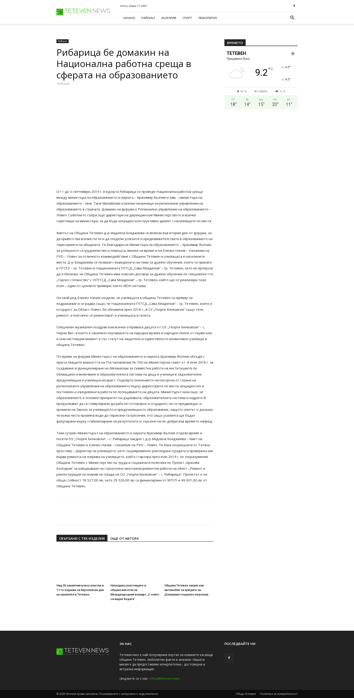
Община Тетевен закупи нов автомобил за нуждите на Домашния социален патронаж (186, 590)
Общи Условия (246, 694)
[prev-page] (130, 608)
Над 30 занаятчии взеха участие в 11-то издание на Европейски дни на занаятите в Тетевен (80, 590)
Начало (129, 18)
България (168, 18)
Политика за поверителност (279, 694)
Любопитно (207, 18)
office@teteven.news (164, 678)
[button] (292, 18)
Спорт (187, 18)
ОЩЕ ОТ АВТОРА (124, 538)
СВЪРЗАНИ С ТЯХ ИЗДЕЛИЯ (82, 538)
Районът (148, 18)
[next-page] (138, 608)
